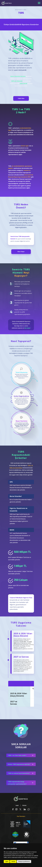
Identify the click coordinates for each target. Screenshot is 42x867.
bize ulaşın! (27, 328)
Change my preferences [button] (24, 861)
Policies (24, 805)
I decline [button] (13, 861)
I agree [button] (6, 861)
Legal (17, 805)
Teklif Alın (21, 98)
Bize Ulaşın (21, 251)
